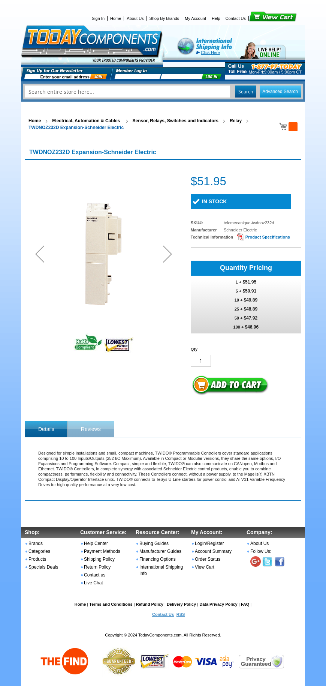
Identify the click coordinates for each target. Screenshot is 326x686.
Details (46, 429)
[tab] (46, 429)
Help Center (96, 543)
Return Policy (97, 567)
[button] (40, 254)
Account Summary (213, 551)
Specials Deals (43, 567)
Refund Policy (149, 604)
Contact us (94, 575)
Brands (35, 543)
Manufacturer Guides (160, 551)
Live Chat (93, 582)
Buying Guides (154, 543)
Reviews (91, 429)
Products (37, 559)
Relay (236, 120)
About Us (135, 18)
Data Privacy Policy (218, 604)
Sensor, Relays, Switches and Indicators (175, 120)
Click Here (210, 52)
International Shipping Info (161, 570)
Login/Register (209, 543)
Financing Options (157, 559)
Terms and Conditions (110, 604)
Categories (39, 551)
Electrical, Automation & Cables (86, 120)
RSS (180, 614)
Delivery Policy (181, 604)
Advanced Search (280, 91)
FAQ (245, 604)
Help (216, 18)
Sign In (98, 18)
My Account (195, 18)
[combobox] (163, 91)
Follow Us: (260, 551)
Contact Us (236, 18)
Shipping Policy (99, 559)
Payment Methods (102, 551)
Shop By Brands (164, 18)
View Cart (260, 18)
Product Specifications (267, 237)
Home (115, 18)
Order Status (207, 559)
